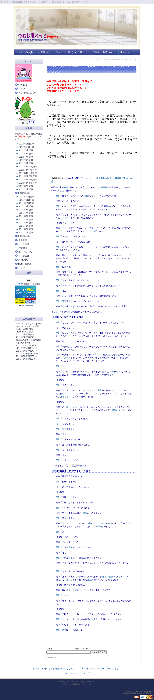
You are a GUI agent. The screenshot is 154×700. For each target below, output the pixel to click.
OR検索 (35, 284)
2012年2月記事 (26, 186)
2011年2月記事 (26, 229)
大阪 (85, 513)
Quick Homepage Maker (142, 691)
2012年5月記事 (26, 163)
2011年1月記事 (26, 232)
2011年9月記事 (26, 206)
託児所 (111, 576)
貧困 (87, 196)
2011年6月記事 (26, 216)
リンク (21, 268)
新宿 (114, 410)
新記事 (28, 128)
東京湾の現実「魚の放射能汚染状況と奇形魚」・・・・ (28, 342)
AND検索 (23, 284)
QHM (151, 693)
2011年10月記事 (26, 203)
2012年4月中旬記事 (28, 170)
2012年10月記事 (26, 147)
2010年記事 (24, 236)
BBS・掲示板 (25, 264)
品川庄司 (100, 178)
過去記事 (22, 240)
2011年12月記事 (26, 196)
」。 (94, 178)
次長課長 (117, 178)
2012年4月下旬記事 (28, 166)
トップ (18, 52)
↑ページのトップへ (73, 673)
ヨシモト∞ (87, 178)
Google (29, 52)
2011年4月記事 (26, 222)
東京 (64, 301)
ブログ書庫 (94, 52)
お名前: (50, 648)
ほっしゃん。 (66, 396)
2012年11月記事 (26, 144)
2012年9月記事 (26, 150)
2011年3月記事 (26, 226)
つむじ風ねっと (44, 52)
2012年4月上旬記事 (28, 173)
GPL (147, 693)
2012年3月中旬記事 (28, 179)
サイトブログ (127, 52)
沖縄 (66, 187)
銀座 (75, 590)
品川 (109, 178)
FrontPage (25, 332)
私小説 (94, 619)
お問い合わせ (110, 52)
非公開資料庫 (92, 668)
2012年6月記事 (26, 160)
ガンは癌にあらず (27, 93)
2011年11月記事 (26, 200)
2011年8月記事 (26, 209)
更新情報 (23, 248)
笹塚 (117, 355)
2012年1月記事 (26, 189)
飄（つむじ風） (76, 52)
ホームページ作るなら (110, 668)
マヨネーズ (65, 217)
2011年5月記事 (26, 219)
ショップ (60, 52)
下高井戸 (66, 358)
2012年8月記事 (26, 153)
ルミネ (121, 410)
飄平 (76, 681)
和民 (85, 371)
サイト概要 (23, 244)
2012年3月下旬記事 (28, 176)
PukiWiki (132, 693)
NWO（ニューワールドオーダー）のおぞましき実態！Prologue (29, 326)
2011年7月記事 (26, 213)
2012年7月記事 (26, 157)
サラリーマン (77, 523)
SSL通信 (22, 84)
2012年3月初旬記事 (28, 183)
